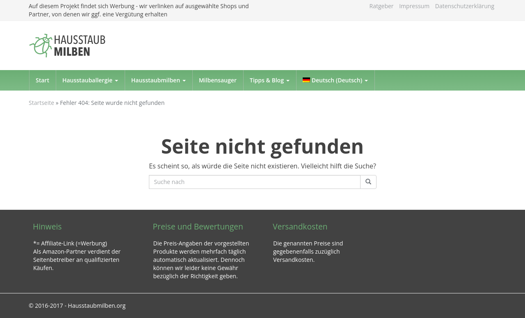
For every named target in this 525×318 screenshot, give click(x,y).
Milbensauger (218, 80)
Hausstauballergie (90, 80)
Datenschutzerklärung (464, 6)
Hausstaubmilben (158, 80)
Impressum (414, 6)
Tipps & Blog (270, 80)
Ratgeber (382, 6)
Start (42, 80)
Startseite (41, 103)
